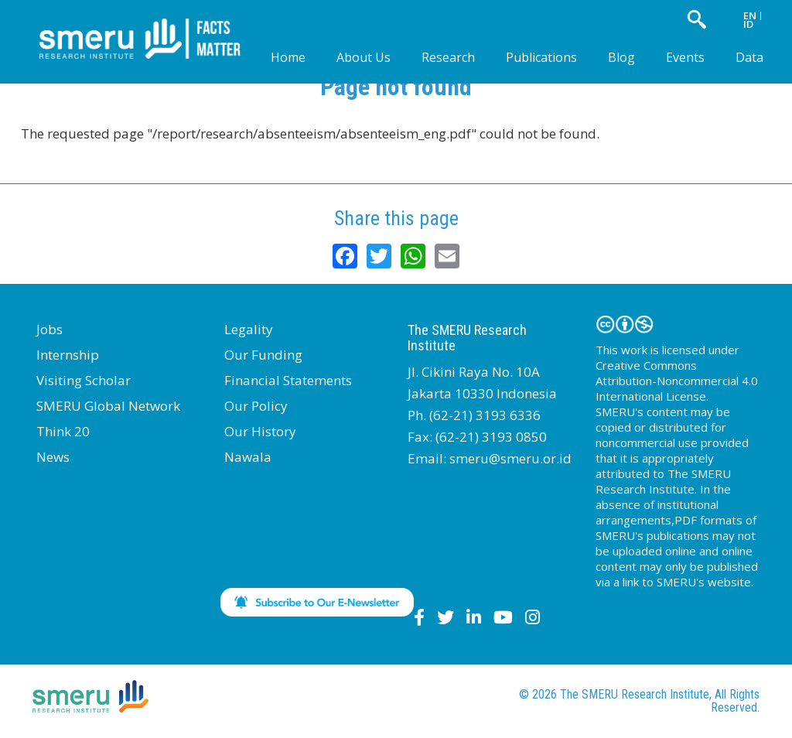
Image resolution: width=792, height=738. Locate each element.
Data (749, 57)
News (53, 457)
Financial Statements (288, 380)
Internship (67, 355)
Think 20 (63, 431)
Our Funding (263, 355)
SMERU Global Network (108, 406)
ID (748, 24)
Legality (248, 329)
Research (448, 57)
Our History (260, 431)
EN (749, 15)
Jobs (49, 329)
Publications (541, 57)
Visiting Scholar (83, 380)
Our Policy (256, 406)
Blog (621, 57)
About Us (363, 57)
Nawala (247, 457)
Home (288, 57)
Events (685, 57)
